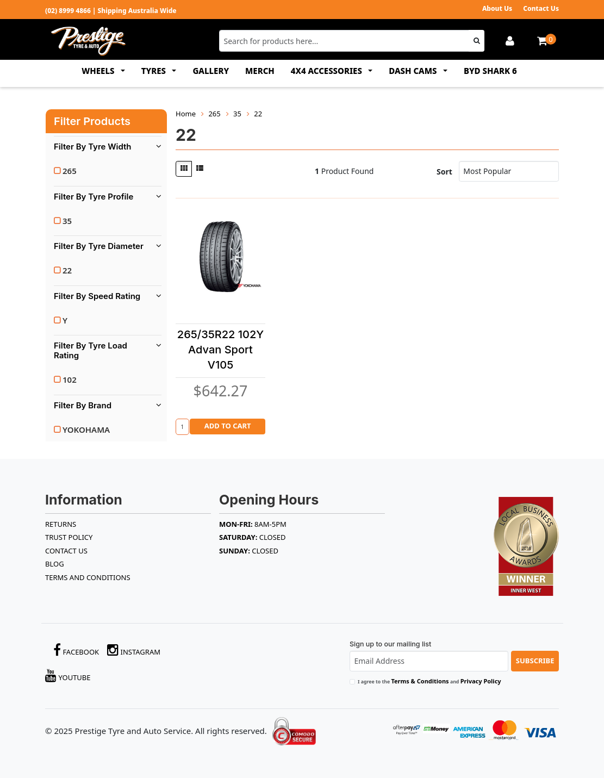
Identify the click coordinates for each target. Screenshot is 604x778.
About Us (497, 8)
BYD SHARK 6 (490, 70)
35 (67, 220)
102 (70, 379)
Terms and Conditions (87, 577)
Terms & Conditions (420, 681)
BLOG (54, 564)
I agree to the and (429, 681)
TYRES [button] (154, 70)
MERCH (260, 70)
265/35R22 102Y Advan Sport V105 (220, 349)
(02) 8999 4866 (68, 10)
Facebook (76, 650)
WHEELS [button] (99, 70)
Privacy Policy (480, 681)
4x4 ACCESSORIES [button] (327, 70)
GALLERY (210, 70)
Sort (444, 171)
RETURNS (60, 524)
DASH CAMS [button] (414, 70)
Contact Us (541, 8)
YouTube (68, 675)
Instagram (133, 650)
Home (186, 114)
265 (70, 170)
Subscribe (535, 660)
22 (67, 270)
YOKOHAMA (86, 429)
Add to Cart (227, 426)
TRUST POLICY (68, 537)
